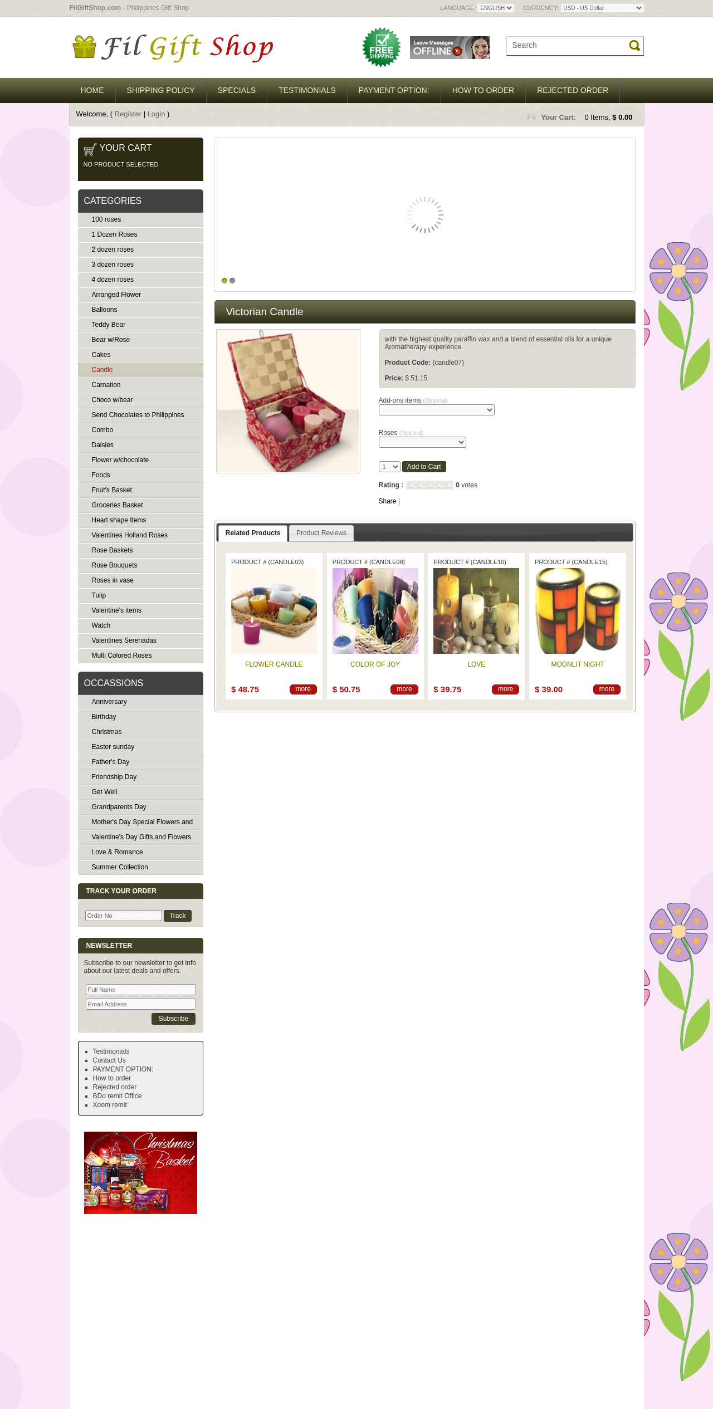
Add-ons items (413, 400)
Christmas (107, 732)
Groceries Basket (117, 505)
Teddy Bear (109, 325)
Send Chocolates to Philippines (138, 415)
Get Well (105, 792)
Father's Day (111, 762)
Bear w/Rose (111, 340)
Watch (101, 625)
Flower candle (273, 664)
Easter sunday (113, 747)
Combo (103, 430)
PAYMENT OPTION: (394, 90)
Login (156, 114)
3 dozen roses (113, 264)
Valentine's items (116, 610)
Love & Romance (117, 852)
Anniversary (109, 702)
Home (92, 90)
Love (476, 664)
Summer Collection (120, 867)
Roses (401, 433)
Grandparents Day (119, 807)
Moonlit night (577, 664)
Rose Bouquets (115, 565)
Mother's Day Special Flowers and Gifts (135, 824)
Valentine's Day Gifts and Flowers (142, 837)
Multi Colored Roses (122, 655)
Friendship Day (114, 777)
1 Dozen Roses (115, 234)
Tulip (99, 595)
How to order (483, 90)
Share (388, 501)
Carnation (106, 385)
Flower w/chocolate (120, 460)
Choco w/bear (112, 400)
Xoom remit (110, 1105)
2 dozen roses (113, 249)
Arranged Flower (116, 295)
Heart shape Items (119, 520)
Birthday (104, 717)
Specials (237, 90)
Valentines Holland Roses (130, 535)
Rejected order (572, 90)
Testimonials (307, 90)
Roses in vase (113, 580)
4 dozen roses (113, 279)
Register (128, 114)
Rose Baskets (112, 550)
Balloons (105, 310)
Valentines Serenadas (124, 640)
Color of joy (375, 664)
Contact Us (109, 1060)
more (303, 689)
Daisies (103, 445)
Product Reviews (321, 533)
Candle (102, 370)
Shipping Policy (161, 90)
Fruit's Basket (112, 490)
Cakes (101, 355)
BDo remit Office (117, 1096)
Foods (101, 475)
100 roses (106, 219)
